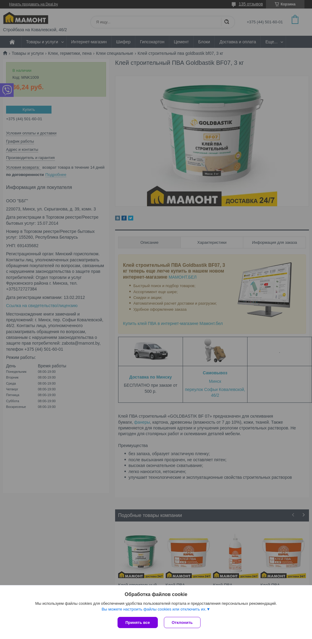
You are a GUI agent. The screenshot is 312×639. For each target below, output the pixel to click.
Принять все (137, 622)
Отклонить (182, 622)
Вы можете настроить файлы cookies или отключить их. (153, 609)
